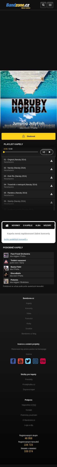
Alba (37, 225)
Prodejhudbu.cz (28, 384)
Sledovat (28, 136)
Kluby (29, 324)
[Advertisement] (28, 40)
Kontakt (29, 410)
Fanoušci (29, 318)
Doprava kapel (29, 389)
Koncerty (28, 308)
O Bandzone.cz (29, 420)
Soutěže (29, 329)
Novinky (16, 225)
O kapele (27, 225)
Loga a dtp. (28, 425)
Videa (29, 313)
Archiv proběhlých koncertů (16, 239)
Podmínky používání (29, 415)
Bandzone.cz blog (29, 334)
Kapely (29, 303)
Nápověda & (29, 405)
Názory (47, 225)
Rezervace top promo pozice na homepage (28, 349)
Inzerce (29, 354)
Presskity (29, 379)
